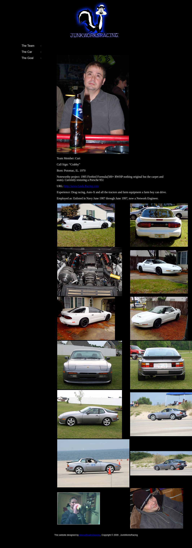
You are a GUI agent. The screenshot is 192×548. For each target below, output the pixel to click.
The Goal (27, 58)
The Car (26, 51)
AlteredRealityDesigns (89, 535)
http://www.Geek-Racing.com (81, 186)
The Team (27, 45)
